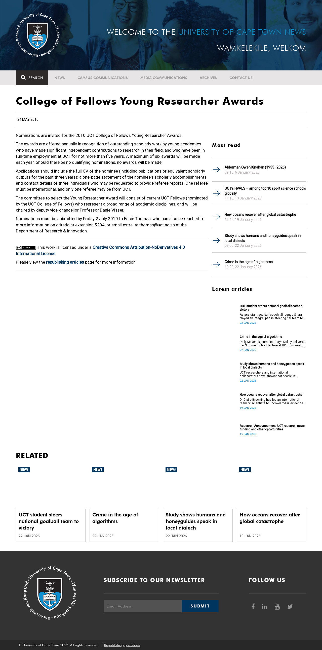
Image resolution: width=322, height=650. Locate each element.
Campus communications (102, 78)
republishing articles (65, 262)
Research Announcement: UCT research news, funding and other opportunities (272, 427)
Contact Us (241, 78)
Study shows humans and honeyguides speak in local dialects (263, 238)
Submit (200, 605)
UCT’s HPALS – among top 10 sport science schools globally (265, 190)
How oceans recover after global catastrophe (260, 215)
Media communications (163, 78)
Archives (208, 78)
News (59, 78)
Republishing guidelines (122, 645)
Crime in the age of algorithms (249, 262)
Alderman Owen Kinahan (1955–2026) (255, 167)
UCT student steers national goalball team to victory (271, 307)
